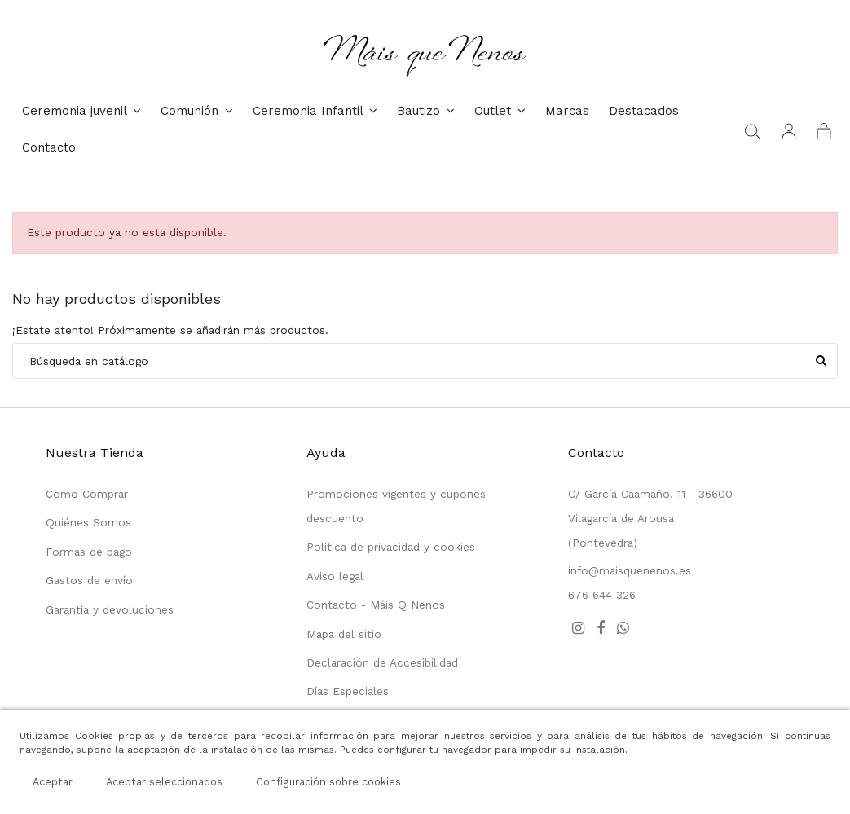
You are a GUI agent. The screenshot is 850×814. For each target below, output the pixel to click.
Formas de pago (89, 551)
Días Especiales (347, 690)
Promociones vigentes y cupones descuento (396, 506)
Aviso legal (334, 576)
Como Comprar (87, 493)
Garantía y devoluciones (110, 609)
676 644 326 (602, 594)
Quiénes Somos (88, 522)
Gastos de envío (89, 580)
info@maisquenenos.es (629, 570)
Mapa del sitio (343, 633)
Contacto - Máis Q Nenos (375, 604)
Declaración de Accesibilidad (382, 662)
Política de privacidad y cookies (390, 546)
